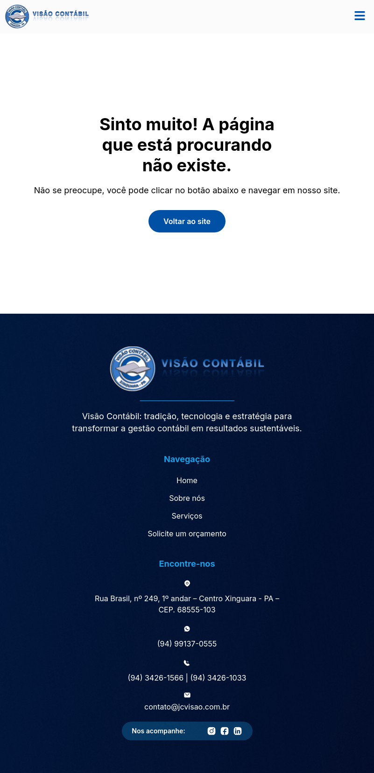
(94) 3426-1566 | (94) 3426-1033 (187, 677)
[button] (360, 16)
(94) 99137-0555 (187, 643)
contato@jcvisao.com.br (187, 706)
